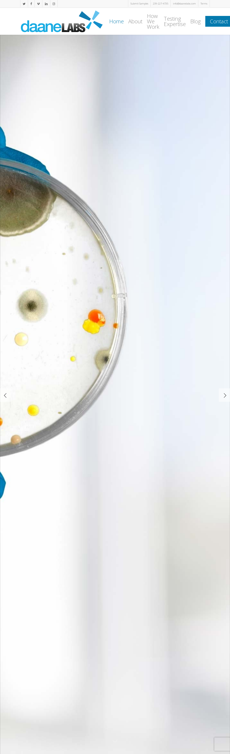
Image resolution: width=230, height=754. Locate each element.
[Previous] (5, 395)
